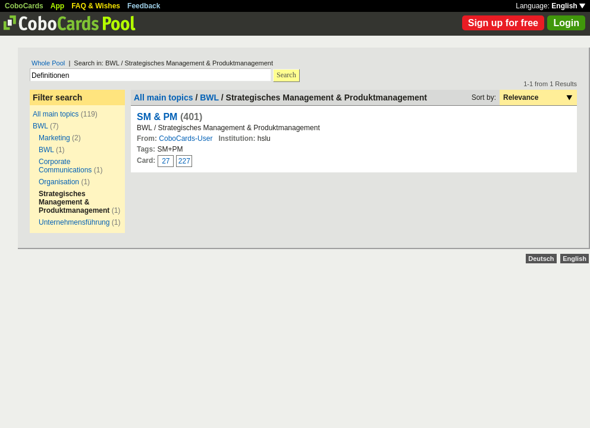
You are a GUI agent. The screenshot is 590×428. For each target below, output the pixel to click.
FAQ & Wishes (95, 6)
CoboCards (24, 6)
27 (166, 161)
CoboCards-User (185, 138)
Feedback (143, 6)
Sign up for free (503, 23)
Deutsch (541, 258)
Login (566, 23)
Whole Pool (48, 63)
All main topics (56, 114)
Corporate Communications (65, 166)
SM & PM (157, 117)
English (568, 6)
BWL (40, 126)
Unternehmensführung (74, 222)
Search (286, 75)
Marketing (54, 138)
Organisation (59, 182)
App (57, 6)
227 (184, 161)
